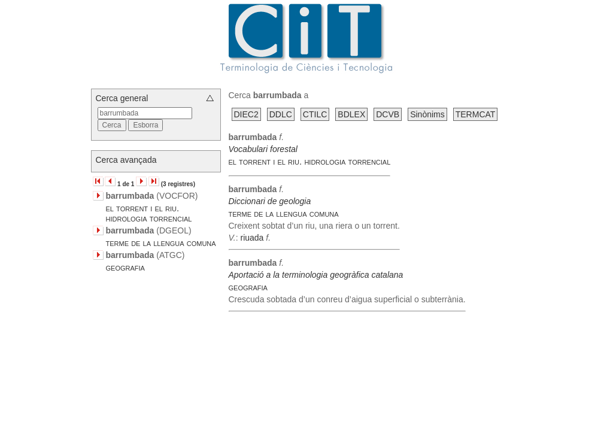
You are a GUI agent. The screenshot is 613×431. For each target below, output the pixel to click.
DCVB (387, 114)
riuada (251, 237)
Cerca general (122, 98)
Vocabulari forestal (263, 149)
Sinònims (427, 114)
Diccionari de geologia (270, 201)
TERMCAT (476, 114)
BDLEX (351, 114)
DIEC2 (246, 114)
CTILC (315, 114)
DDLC (280, 114)
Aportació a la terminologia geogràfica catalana (316, 275)
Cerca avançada (126, 160)
